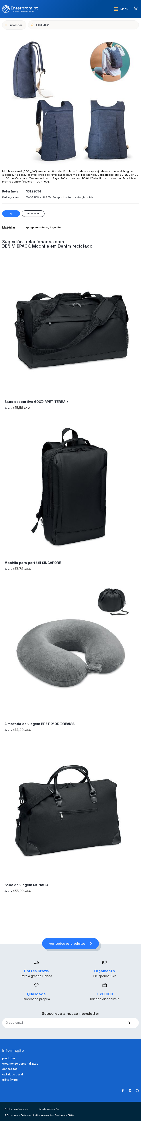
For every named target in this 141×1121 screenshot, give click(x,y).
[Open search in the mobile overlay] (83, 24)
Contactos (10, 1069)
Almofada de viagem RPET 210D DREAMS (39, 723)
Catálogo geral (12, 1074)
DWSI (70, 1115)
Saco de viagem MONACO (26, 885)
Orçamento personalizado (20, 1063)
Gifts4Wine (10, 1080)
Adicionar (33, 213)
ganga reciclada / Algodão (43, 227)
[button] (121, 9)
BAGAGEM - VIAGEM (38, 197)
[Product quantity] (11, 213)
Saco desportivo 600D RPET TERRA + (36, 401)
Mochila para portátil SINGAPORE (32, 562)
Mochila (88, 197)
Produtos (8, 1058)
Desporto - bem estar (67, 197)
